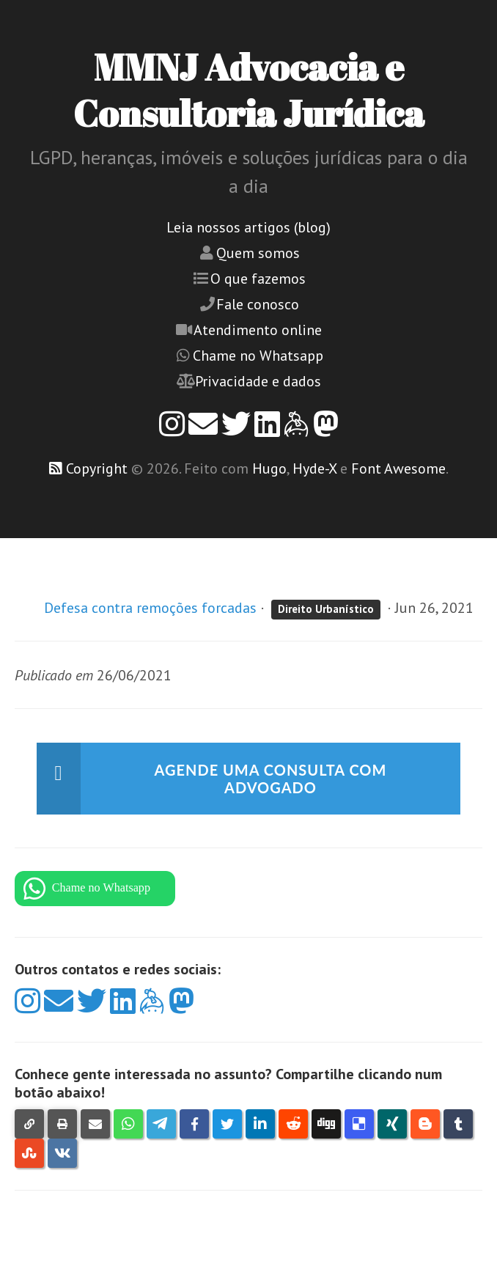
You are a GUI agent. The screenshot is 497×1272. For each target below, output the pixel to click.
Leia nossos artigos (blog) (248, 227)
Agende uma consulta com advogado (271, 778)
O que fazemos (258, 278)
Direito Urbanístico (326, 609)
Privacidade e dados (258, 381)
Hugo (269, 468)
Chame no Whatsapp (258, 355)
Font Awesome (398, 468)
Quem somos (258, 252)
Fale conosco (257, 304)
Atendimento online (258, 329)
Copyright (97, 468)
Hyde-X (314, 468)
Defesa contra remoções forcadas (150, 607)
